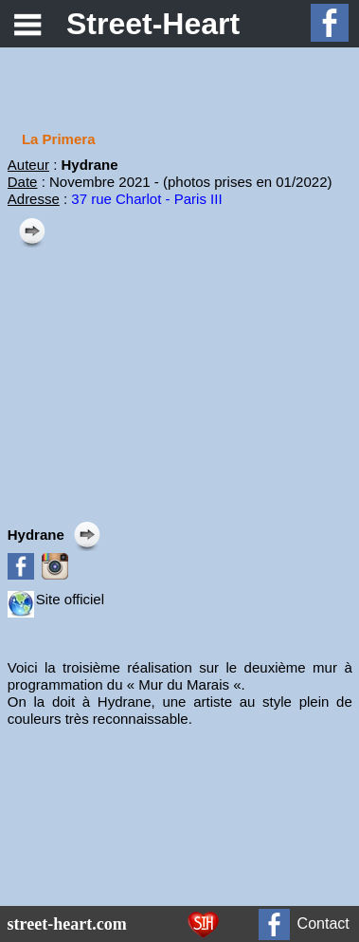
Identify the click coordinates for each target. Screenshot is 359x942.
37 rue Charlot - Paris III (146, 199)
